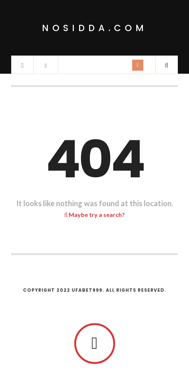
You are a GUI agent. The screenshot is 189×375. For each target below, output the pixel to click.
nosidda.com (94, 28)
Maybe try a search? (94, 214)
